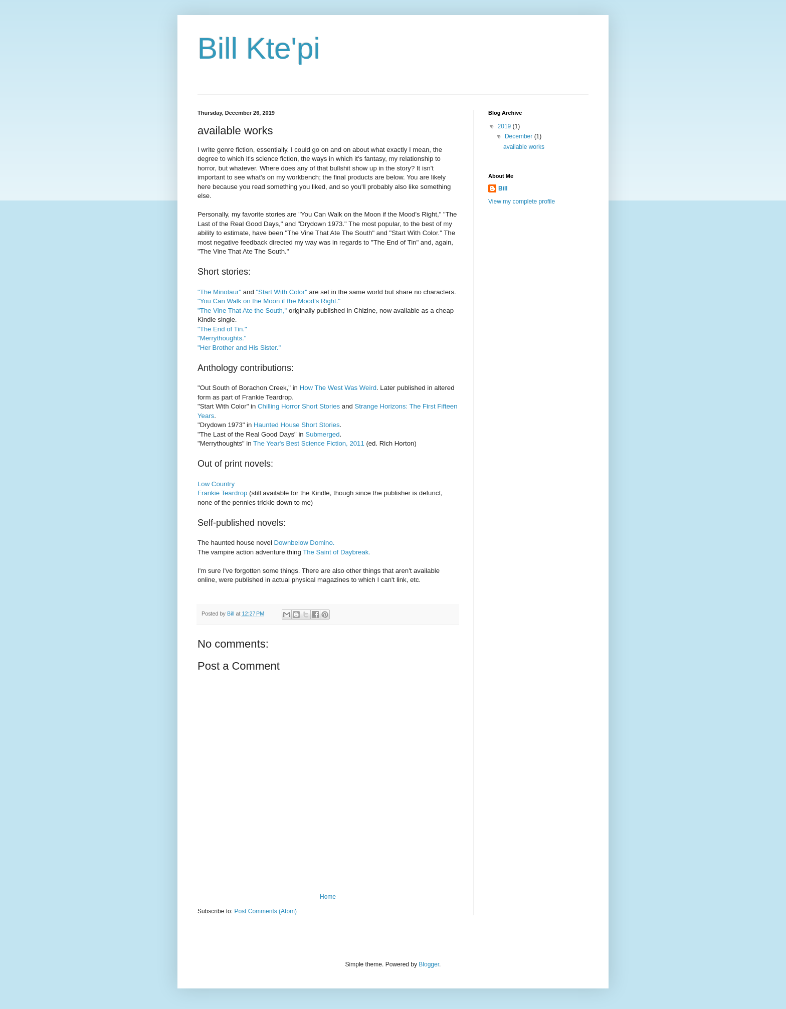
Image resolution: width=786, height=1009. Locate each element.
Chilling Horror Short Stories (299, 406)
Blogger (429, 964)
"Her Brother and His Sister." (239, 347)
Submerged (322, 434)
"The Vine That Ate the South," (242, 310)
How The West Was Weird (338, 387)
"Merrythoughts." (222, 338)
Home (328, 896)
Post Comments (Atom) (265, 911)
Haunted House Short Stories (297, 425)
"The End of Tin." (222, 329)
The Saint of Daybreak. (336, 552)
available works (523, 146)
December (519, 136)
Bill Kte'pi (259, 48)
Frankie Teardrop (222, 493)
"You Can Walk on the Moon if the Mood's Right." (269, 301)
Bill (503, 188)
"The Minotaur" (219, 292)
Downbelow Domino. (304, 542)
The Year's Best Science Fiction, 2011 (308, 443)
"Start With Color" (281, 292)
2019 (505, 126)
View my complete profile (521, 201)
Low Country (216, 484)
